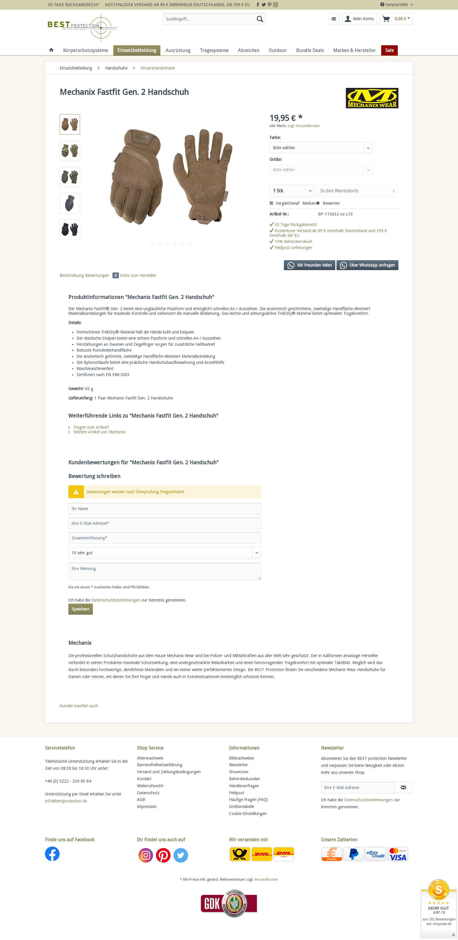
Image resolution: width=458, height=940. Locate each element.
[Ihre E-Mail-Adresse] (164, 523)
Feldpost (236, 792)
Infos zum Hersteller (138, 275)
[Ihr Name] (164, 509)
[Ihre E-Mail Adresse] (358, 787)
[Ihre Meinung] (164, 571)
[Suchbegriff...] (214, 19)
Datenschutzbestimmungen (115, 600)
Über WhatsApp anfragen (367, 265)
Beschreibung (72, 275)
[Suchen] (260, 19)
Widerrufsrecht (150, 785)
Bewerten (328, 203)
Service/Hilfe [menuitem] (394, 4)
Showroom (238, 771)
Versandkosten (266, 880)
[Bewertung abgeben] (164, 553)
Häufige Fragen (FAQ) (248, 799)
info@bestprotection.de (66, 801)
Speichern (80, 609)
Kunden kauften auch (79, 705)
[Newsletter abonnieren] (403, 787)
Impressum (147, 806)
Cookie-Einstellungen (248, 813)
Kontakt (144, 778)
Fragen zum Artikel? (88, 427)
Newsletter (238, 764)
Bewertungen (102, 275)
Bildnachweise (241, 758)
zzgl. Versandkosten (303, 126)
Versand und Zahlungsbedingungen (169, 771)
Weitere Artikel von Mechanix (97, 432)
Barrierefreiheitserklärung (159, 764)
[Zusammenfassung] (164, 538)
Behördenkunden (244, 778)
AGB (141, 799)
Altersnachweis (150, 758)
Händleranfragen (244, 785)
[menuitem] (214, 21)
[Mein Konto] (359, 19)
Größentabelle (241, 806)
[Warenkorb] (396, 19)
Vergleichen (283, 203)
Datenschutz (148, 792)
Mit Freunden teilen (309, 265)
